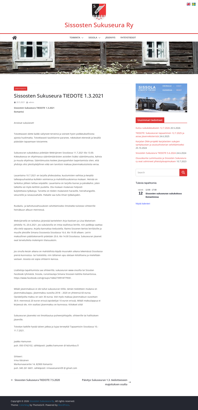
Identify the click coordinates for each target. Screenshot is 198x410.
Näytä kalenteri (143, 203)
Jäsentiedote (20, 89)
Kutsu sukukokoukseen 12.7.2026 (153, 127)
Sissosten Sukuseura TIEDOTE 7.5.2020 (35, 380)
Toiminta (75, 37)
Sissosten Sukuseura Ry (99, 25)
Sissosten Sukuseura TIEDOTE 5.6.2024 (156, 153)
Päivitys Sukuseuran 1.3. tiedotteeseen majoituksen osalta (106, 382)
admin (31, 102)
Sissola (92, 37)
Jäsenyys (110, 37)
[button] (82, 37)
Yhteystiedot (128, 37)
